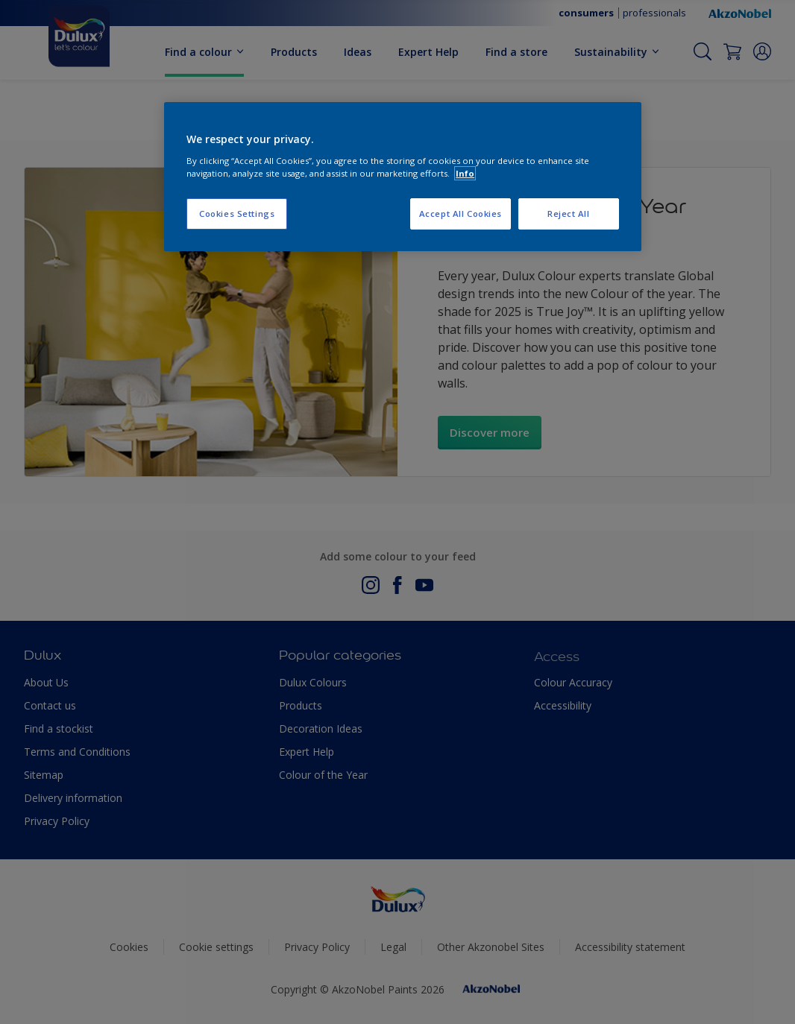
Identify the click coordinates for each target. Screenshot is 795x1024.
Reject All (568, 213)
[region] (402, 176)
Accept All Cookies (460, 213)
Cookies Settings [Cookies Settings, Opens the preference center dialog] (236, 213)
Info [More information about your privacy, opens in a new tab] (465, 173)
